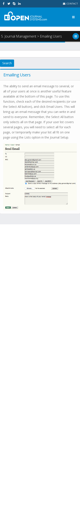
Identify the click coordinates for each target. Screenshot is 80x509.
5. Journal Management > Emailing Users (31, 36)
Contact (70, 3)
